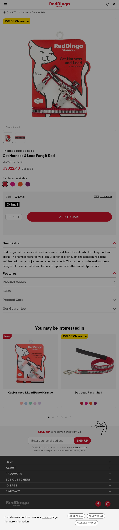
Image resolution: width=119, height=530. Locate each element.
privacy (46, 517)
